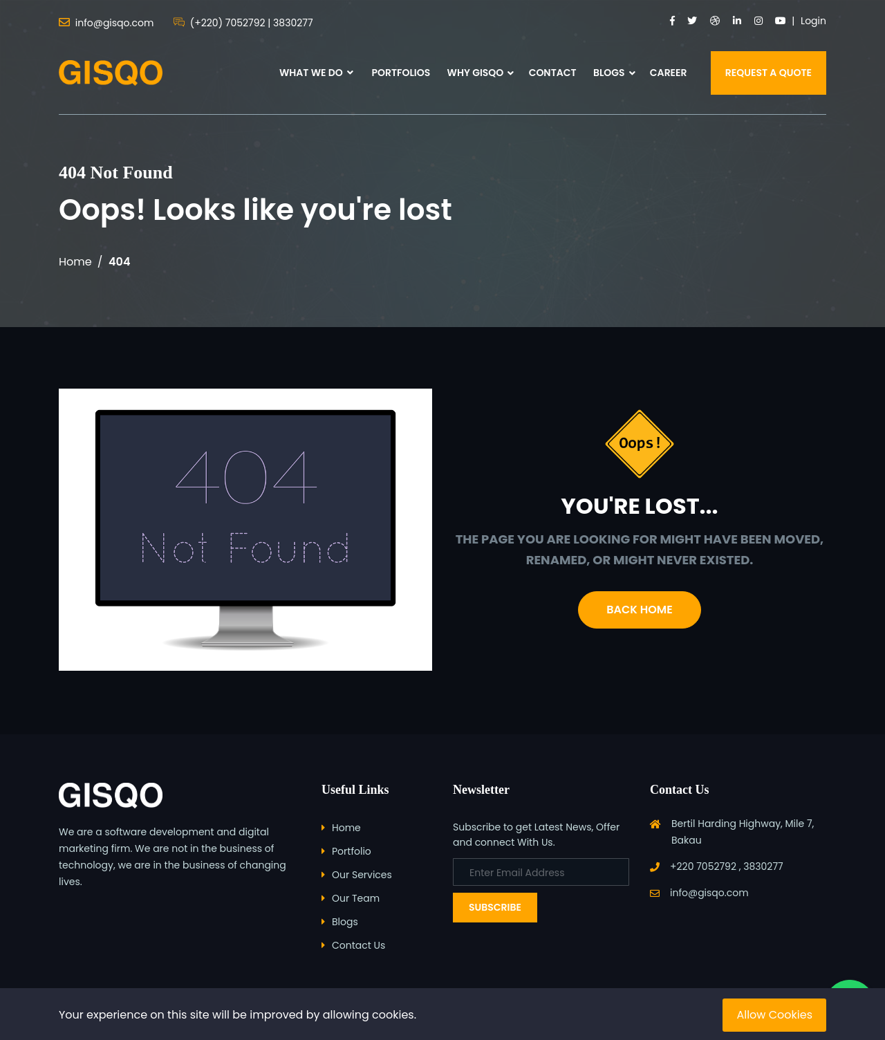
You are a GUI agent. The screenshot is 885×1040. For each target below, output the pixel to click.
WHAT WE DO (316, 73)
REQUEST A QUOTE (768, 73)
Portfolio (351, 851)
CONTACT (553, 73)
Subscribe (495, 907)
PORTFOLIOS (400, 73)
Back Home (639, 610)
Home (75, 262)
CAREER (668, 73)
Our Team (356, 898)
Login (813, 21)
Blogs (345, 922)
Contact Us (358, 945)
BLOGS (609, 73)
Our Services (362, 875)
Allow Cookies (774, 1015)
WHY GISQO (475, 73)
